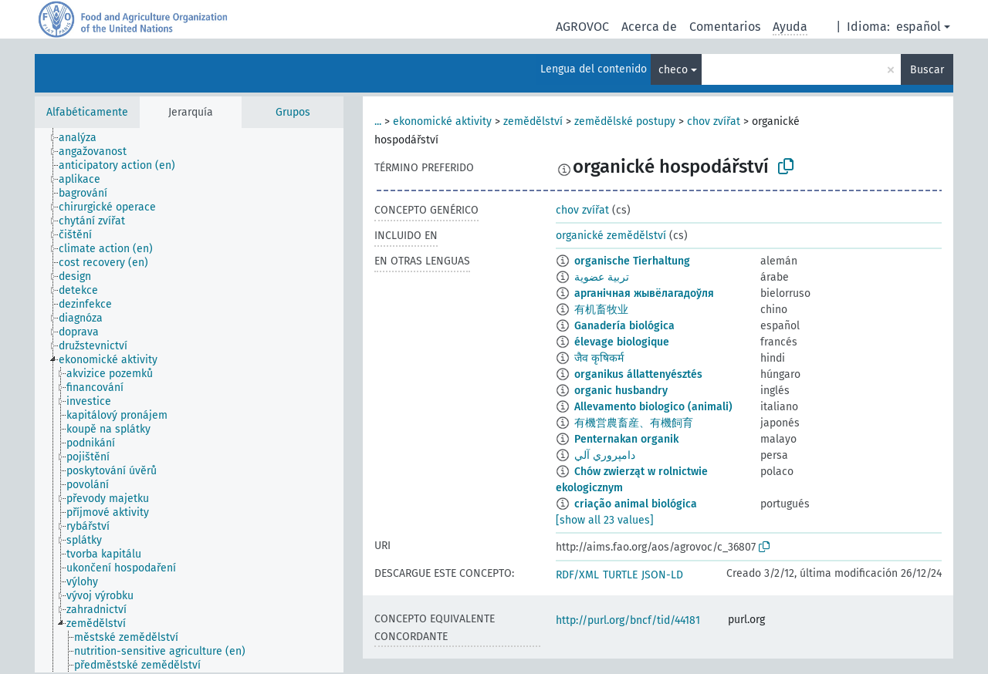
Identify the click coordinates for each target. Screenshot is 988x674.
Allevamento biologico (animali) (653, 406)
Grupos (293, 112)
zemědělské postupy (624, 121)
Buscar (927, 69)
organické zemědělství (611, 235)
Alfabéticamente (87, 112)
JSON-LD (662, 574)
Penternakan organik (626, 439)
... (377, 121)
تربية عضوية (601, 277)
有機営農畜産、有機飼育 (633, 423)
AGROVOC (582, 26)
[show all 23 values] (605, 520)
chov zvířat (713, 121)
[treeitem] (84, 138)
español (918, 26)
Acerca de (649, 26)
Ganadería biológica (624, 325)
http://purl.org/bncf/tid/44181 (628, 620)
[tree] (189, 400)
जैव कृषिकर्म (599, 358)
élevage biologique (621, 342)
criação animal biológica (635, 504)
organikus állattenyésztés (638, 374)
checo (673, 69)
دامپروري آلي (604, 455)
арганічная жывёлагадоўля (644, 293)
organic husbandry (621, 390)
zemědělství (533, 121)
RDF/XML (577, 574)
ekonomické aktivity (442, 121)
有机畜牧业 (601, 309)
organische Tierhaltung (632, 261)
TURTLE (620, 574)
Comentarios (724, 26)
